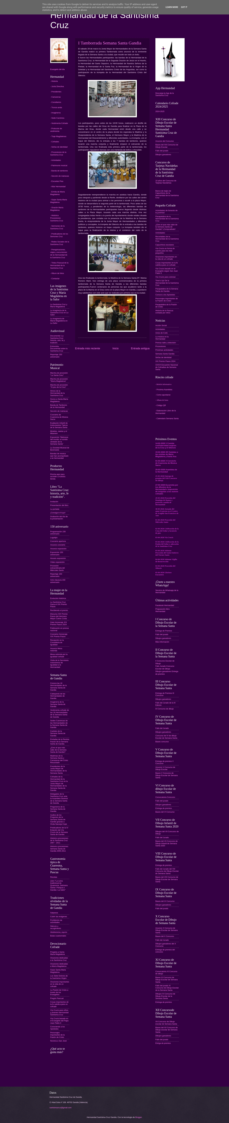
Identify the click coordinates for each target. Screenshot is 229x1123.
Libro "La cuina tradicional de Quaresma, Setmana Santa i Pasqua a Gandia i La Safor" (59, 885)
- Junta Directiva (57, 86)
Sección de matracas (59, 411)
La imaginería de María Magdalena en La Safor (58, 320)
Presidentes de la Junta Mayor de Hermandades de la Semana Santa (58, 769)
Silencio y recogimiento (55, 927)
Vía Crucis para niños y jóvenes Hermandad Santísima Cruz (59, 1012)
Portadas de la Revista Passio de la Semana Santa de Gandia (59, 741)
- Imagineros (55, 113)
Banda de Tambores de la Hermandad (58, 406)
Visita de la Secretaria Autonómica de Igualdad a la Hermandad (59, 663)
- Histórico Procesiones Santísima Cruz (56, 218)
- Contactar (55, 278)
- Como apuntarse (162, 395)
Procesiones (160, 346)
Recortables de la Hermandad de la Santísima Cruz (167, 238)
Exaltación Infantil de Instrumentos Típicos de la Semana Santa (59, 425)
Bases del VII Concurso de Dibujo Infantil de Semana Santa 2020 (166, 843)
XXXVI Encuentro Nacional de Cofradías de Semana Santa (166, 367)
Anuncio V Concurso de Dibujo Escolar (165, 768)
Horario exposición (58, 558)
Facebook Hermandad (164, 605)
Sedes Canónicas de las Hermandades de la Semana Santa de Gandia (59, 723)
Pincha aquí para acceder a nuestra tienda (57, 476)
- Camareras (55, 97)
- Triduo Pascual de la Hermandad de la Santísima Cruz (59, 265)
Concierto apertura (58, 541)
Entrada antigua (140, 348)
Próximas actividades (164, 350)
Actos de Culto (161, 333)
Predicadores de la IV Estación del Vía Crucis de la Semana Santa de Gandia (59, 831)
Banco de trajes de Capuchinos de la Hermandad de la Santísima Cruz (167, 194)
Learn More (171, 7)
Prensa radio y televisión (165, 343)
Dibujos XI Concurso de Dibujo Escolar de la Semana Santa (165, 996)
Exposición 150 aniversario (56, 553)
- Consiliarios (55, 102)
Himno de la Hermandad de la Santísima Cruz (57, 393)
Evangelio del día (57, 69)
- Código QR (160, 405)
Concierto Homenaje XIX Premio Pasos (58, 635)
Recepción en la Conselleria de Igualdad (57, 642)
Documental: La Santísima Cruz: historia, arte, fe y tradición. (57, 339)
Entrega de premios (163, 808)
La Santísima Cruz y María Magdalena (58, 305)
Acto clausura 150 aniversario (57, 581)
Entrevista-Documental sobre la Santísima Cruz (58, 348)
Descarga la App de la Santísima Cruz (164, 94)
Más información (162, 642)
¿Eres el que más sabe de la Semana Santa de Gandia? (58, 750)
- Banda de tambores (59, 171)
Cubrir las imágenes (58, 916)
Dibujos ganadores (163, 154)
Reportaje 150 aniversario (56, 355)
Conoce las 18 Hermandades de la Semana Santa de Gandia (58, 686)
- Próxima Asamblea (163, 389)
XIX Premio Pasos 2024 (165, 361)
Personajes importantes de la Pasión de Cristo (57, 1035)
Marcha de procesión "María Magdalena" (59, 380)
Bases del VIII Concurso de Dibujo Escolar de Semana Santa (166, 879)
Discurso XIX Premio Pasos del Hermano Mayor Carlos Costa (59, 616)
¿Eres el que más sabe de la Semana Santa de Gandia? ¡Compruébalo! (166, 227)
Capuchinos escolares (164, 245)
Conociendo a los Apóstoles (57, 1028)
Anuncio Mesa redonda (56, 649)
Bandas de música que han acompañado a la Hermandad (59, 455)
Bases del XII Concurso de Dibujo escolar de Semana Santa (166, 1029)
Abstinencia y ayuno (58, 932)
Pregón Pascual (57, 998)
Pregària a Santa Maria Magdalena (57, 953)
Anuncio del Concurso (164, 141)
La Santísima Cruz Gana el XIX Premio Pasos (58, 604)
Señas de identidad (163, 357)
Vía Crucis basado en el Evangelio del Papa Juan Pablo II (59, 1020)
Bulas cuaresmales (58, 936)
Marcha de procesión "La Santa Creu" (59, 374)
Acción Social (161, 325)
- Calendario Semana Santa (167, 418)
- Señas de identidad (58, 147)
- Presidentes (55, 92)
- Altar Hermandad (57, 186)
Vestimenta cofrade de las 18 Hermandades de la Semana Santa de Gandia (59, 713)
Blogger (138, 1117)
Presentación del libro (59, 505)
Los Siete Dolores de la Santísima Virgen (59, 977)
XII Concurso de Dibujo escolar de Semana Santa (166, 1022)
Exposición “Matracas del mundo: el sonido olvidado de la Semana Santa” (59, 440)
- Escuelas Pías (56, 181)
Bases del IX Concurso (165, 901)
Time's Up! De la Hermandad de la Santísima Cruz (167, 282)
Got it (184, 7)
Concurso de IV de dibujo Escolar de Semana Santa (166, 737)
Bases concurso (162, 742)
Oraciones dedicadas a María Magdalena (59, 965)
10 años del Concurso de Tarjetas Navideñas (165, 182)
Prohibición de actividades (56, 921)
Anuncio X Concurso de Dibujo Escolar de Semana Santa (166, 930)
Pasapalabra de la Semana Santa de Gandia (166, 290)
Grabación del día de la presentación (59, 517)
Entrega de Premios (163, 631)
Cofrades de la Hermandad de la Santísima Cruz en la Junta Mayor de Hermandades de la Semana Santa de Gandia (59, 783)
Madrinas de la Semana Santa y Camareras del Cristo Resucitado (59, 759)
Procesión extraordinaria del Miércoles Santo (57, 568)
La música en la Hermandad (162, 338)
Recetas (53, 877)
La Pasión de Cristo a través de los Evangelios (59, 992)
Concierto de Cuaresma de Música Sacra (59, 417)
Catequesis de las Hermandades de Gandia (57, 696)
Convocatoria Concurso (165, 797)
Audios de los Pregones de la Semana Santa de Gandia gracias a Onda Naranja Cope (58, 819)
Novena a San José (58, 1041)
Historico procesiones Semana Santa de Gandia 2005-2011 (59, 848)
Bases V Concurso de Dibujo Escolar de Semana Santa (166, 775)
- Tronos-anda (56, 107)
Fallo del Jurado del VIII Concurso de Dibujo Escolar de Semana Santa (167, 871)
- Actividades (55, 160)
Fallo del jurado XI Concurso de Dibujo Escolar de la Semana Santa (167, 988)
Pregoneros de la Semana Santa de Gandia (57, 809)
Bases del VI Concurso (165, 812)
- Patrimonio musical (58, 165)
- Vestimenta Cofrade (59, 123)
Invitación (54, 502)
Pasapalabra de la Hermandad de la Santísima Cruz (167, 218)
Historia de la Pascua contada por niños (164, 311)
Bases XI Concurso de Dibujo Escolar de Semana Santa (166, 979)
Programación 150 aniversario (58, 532)
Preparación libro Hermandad (162, 610)
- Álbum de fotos (57, 273)
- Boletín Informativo (163, 384)
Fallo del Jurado (162, 728)
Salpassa (54, 913)
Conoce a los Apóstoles (165, 295)
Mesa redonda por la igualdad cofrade (58, 655)
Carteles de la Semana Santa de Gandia (57, 733)
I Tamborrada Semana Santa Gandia (109, 42)
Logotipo (53, 537)
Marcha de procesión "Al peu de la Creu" (59, 386)
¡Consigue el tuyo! (57, 513)
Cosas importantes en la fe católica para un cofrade (166, 264)
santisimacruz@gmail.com (60, 1107)
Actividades (160, 233)
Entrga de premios (163, 1043)
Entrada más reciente (87, 348)
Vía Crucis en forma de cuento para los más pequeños (165, 250)
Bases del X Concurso (164, 936)
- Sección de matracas (59, 176)
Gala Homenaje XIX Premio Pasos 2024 (58, 623)
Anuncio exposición (58, 549)
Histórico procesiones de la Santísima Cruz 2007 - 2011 (59, 840)
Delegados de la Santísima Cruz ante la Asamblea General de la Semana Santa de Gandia (59, 798)
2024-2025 (159, 111)
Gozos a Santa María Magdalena (59, 400)
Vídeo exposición (57, 562)
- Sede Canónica (57, 118)
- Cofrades (54, 142)
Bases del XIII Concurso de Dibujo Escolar (166, 146)
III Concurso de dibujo (164, 709)
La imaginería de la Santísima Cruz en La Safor (59, 312)
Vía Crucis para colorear (165, 277)
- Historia (54, 81)
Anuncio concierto (57, 545)
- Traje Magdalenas (58, 136)
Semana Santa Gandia (164, 354)
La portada (54, 509)
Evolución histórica (58, 598)
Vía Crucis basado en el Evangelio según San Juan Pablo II (166, 270)
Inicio (115, 348)
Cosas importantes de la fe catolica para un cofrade (59, 1004)
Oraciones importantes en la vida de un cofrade (59, 984)
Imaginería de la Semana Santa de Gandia (57, 704)
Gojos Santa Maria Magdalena (58, 971)
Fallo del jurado (161, 151)
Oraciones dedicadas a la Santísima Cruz (59, 959)
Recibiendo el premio (59, 610)
